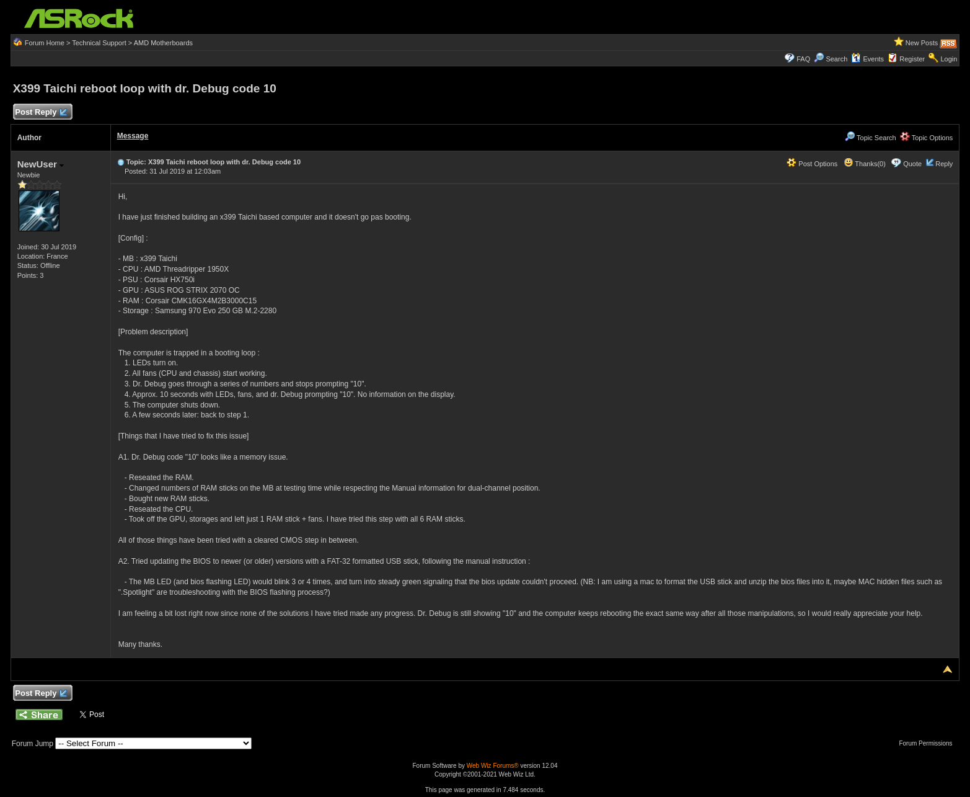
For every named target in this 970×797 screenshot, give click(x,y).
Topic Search (870, 137)
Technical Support (99, 43)
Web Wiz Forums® (493, 765)
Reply (944, 163)
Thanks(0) (865, 163)
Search (836, 59)
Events (867, 59)
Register (912, 59)
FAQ (803, 59)
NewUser (40, 164)
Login (948, 59)
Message (133, 135)
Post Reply (41, 112)
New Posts (922, 43)
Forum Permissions (928, 743)
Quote (912, 163)
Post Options (812, 163)
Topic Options (926, 137)
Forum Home (44, 43)
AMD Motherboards (163, 43)
